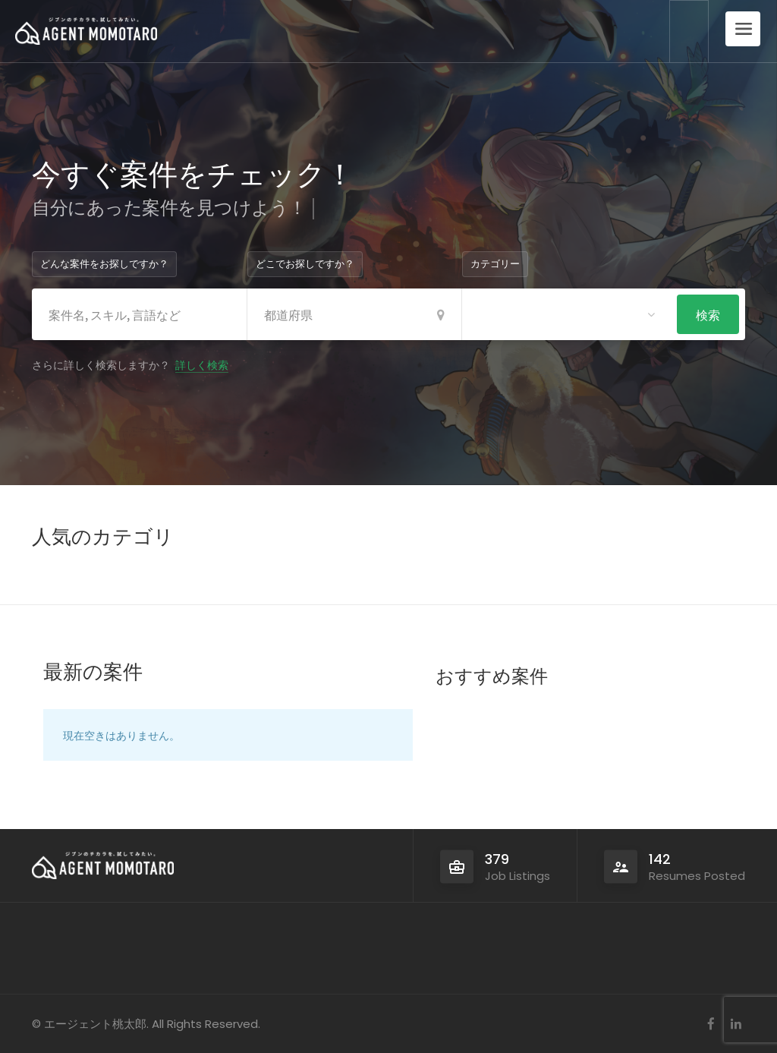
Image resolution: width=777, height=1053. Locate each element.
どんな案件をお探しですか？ (104, 264)
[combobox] (569, 314)
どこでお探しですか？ (305, 264)
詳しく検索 (201, 364)
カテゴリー (495, 264)
